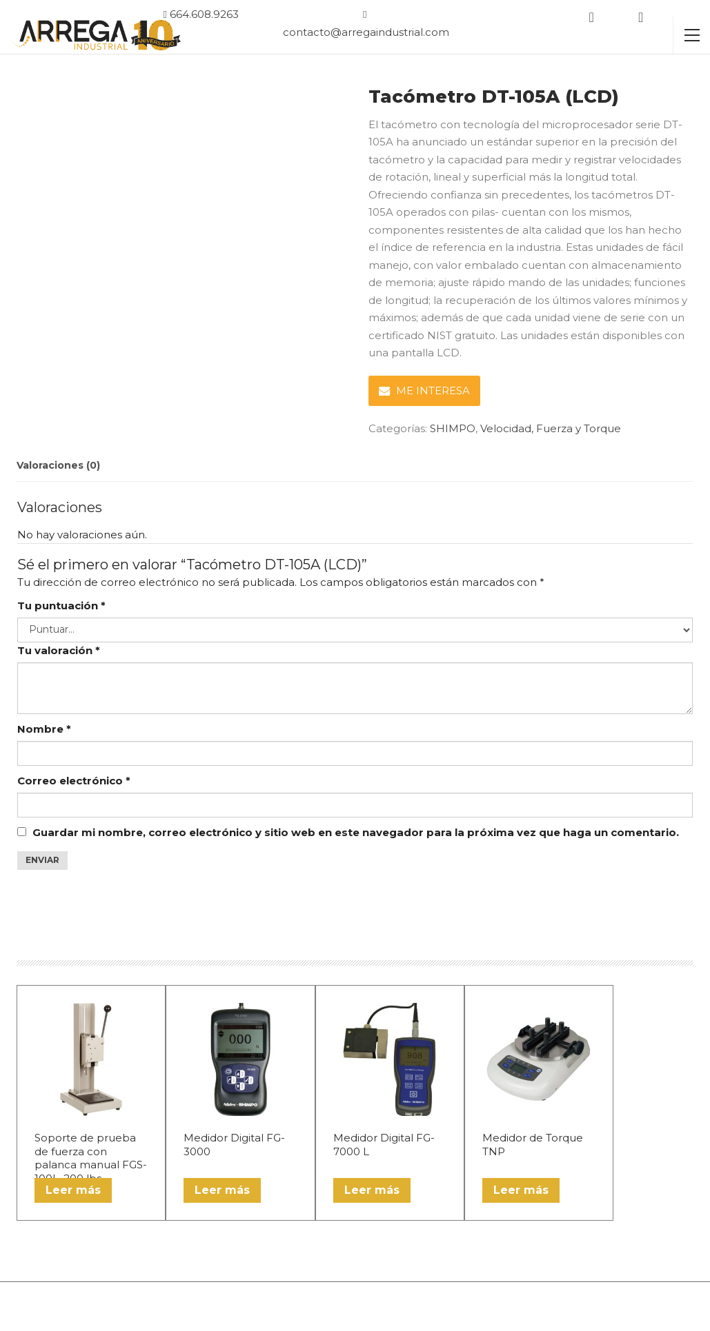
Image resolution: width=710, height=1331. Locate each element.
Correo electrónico (73, 780)
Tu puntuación (61, 605)
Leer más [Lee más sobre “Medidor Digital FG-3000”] (222, 1190)
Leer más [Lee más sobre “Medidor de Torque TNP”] (521, 1190)
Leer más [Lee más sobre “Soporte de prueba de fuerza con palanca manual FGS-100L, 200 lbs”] (73, 1190)
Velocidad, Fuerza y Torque (550, 428)
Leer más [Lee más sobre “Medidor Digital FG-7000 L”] (372, 1190)
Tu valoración (58, 650)
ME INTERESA (424, 390)
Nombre (44, 728)
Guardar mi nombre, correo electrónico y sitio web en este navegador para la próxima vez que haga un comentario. (355, 832)
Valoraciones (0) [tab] (58, 465)
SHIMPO (452, 428)
